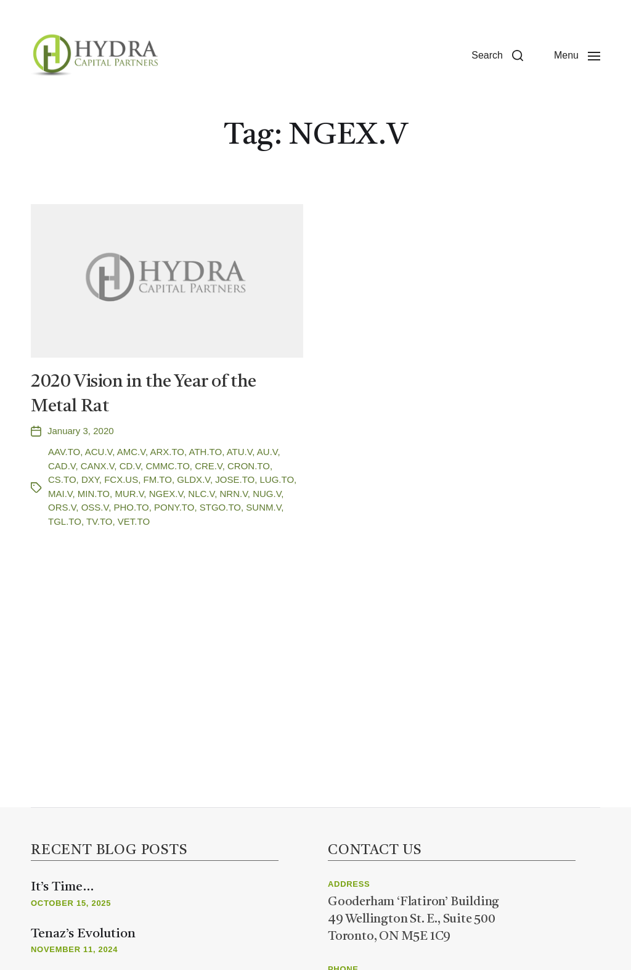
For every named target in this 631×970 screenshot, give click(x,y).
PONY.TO (174, 507)
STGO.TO (220, 507)
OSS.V (94, 507)
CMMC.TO (167, 466)
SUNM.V (263, 507)
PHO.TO (131, 507)
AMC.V (131, 451)
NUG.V (267, 493)
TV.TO (99, 521)
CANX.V (97, 466)
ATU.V (240, 451)
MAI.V (60, 493)
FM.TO (158, 479)
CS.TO (62, 479)
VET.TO (134, 521)
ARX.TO (167, 451)
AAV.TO (64, 451)
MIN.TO (94, 493)
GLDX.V (193, 479)
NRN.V (234, 493)
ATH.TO (205, 451)
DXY (90, 479)
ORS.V (62, 507)
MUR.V (129, 493)
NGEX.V (166, 493)
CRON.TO (248, 466)
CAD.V (61, 466)
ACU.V (98, 451)
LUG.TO (277, 479)
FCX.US (121, 479)
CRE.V (208, 466)
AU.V (267, 451)
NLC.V (201, 493)
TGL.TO (64, 521)
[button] (497, 55)
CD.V (130, 466)
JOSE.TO (234, 479)
